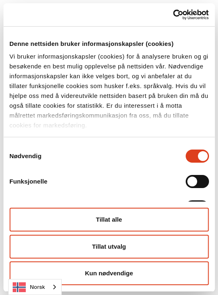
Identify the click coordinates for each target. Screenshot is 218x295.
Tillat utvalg (109, 246)
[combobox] (35, 287)
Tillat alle (109, 219)
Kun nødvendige (109, 273)
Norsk (29, 287)
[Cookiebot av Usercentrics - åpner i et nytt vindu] (173, 14)
